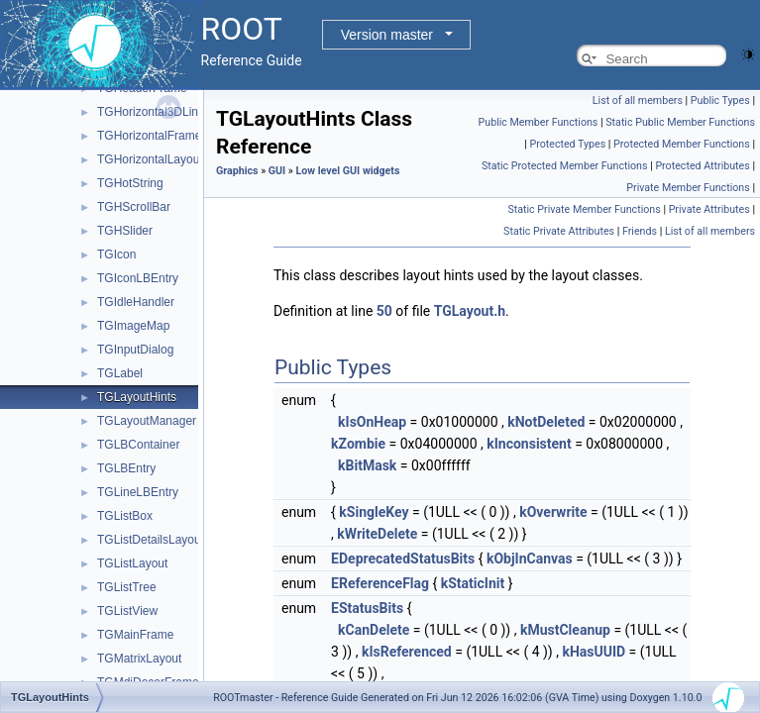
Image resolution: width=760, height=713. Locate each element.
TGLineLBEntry (137, 492)
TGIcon (116, 254)
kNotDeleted (546, 422)
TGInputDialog (135, 349)
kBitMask (367, 465)
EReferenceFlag (380, 583)
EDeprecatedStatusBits (403, 558)
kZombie (358, 444)
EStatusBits (367, 608)
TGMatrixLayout (139, 658)
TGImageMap (133, 326)
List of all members (638, 100)
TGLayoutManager (146, 421)
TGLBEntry (126, 468)
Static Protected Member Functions (565, 165)
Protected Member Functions (681, 144)
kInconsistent (529, 444)
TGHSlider (125, 231)
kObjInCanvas (530, 558)
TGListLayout (132, 563)
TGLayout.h (469, 311)
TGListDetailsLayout (150, 540)
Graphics (237, 170)
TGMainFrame (135, 635)
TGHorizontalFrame (149, 136)
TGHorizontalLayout (150, 159)
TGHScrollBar (133, 207)
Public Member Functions (538, 122)
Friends (639, 231)
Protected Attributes (702, 165)
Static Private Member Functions (583, 209)
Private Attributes (709, 209)
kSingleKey (373, 512)
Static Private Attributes (558, 231)
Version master (387, 35)
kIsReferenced (407, 652)
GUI (277, 170)
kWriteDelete (377, 534)
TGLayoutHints (136, 397)
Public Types (720, 100)
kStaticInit (472, 583)
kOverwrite (553, 512)
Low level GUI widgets (348, 170)
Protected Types (567, 144)
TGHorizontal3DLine (151, 112)
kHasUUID (593, 652)
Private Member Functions (687, 187)
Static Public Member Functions (680, 122)
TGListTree (127, 587)
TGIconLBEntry (137, 278)
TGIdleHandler (135, 302)
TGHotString (130, 183)
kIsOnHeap (372, 422)
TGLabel (120, 373)
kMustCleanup (565, 630)
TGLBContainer (138, 445)
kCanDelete (373, 630)
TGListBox (125, 516)
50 (384, 311)
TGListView (127, 611)
